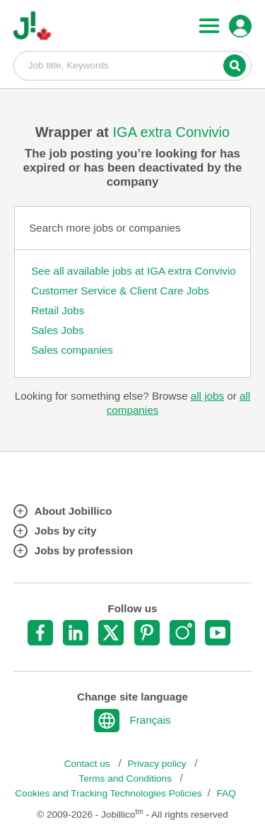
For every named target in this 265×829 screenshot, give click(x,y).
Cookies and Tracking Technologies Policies (108, 793)
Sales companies (72, 350)
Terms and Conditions (126, 778)
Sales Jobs (57, 330)
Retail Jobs (57, 310)
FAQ (226, 793)
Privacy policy (158, 763)
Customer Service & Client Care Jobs (120, 291)
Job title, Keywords (132, 65)
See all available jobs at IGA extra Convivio (133, 271)
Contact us (88, 763)
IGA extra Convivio (171, 132)
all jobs (207, 396)
